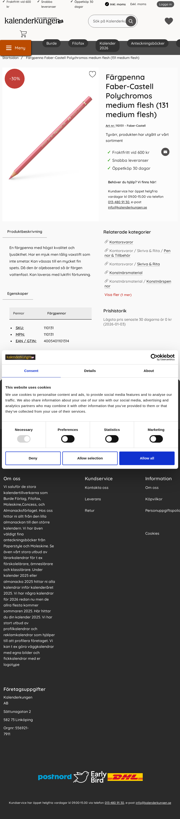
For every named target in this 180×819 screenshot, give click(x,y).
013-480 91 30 (118, 202)
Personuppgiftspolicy (160, 510)
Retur (89, 510)
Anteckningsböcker (148, 43)
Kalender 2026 (108, 45)
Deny (33, 458)
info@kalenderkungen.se (127, 207)
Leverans (93, 499)
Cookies (152, 533)
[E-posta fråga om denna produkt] (165, 152)
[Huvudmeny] (15, 48)
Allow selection (90, 458)
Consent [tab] (31, 371)
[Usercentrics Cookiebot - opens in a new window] (154, 357)
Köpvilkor (153, 499)
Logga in (165, 4)
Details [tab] (90, 371)
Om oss (152, 487)
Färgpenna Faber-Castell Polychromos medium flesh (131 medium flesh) (82, 58)
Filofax (78, 43)
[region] (50, 232)
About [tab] (149, 371)
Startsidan (10, 58)
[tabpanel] (50, 256)
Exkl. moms (138, 4)
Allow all (147, 458)
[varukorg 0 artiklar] (24, 33)
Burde (51, 43)
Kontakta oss (97, 487)
